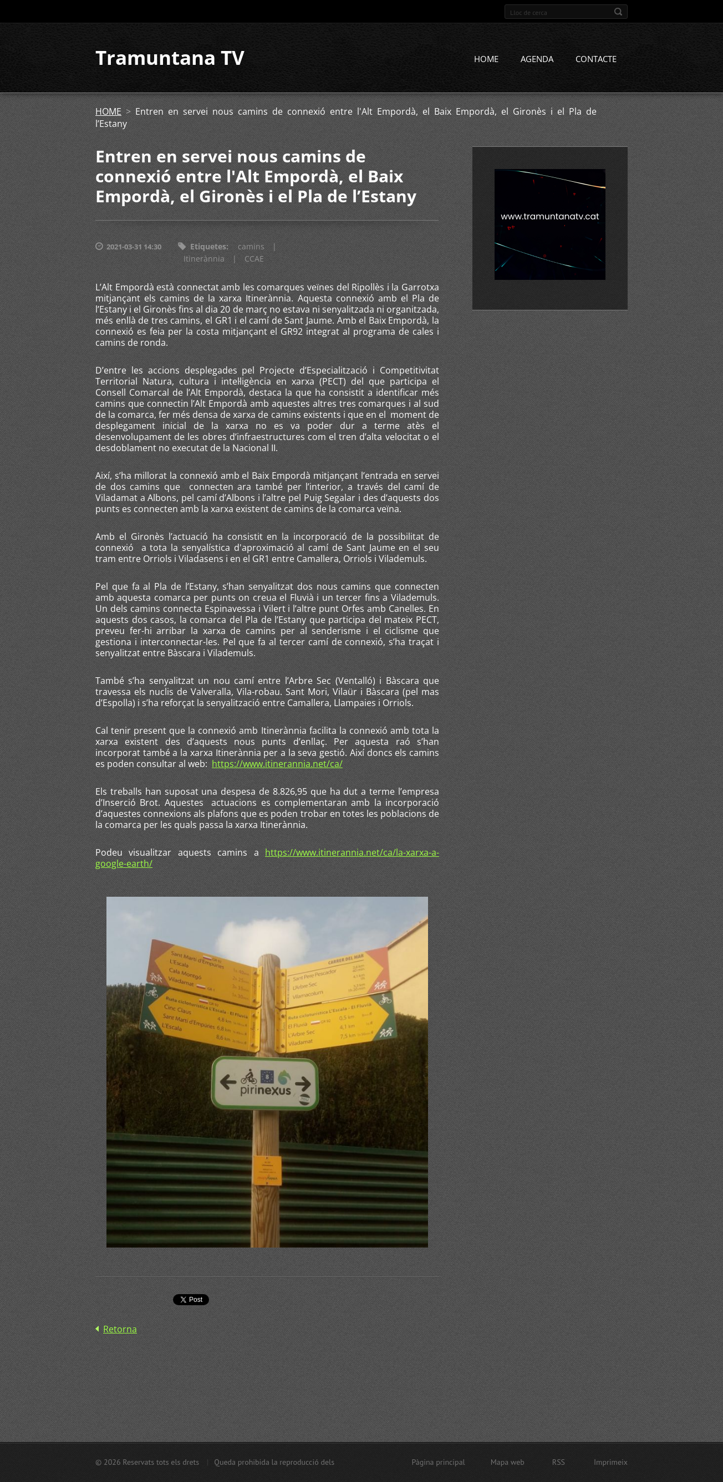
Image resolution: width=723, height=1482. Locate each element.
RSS (558, 1462)
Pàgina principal (438, 1462)
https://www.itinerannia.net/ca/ (277, 764)
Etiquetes (208, 247)
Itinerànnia (204, 259)
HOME (486, 59)
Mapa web (508, 1462)
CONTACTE (596, 59)
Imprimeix (611, 1462)
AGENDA (537, 59)
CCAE (254, 259)
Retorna (120, 1329)
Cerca (618, 12)
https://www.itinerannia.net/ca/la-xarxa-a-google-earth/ (267, 858)
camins (251, 247)
